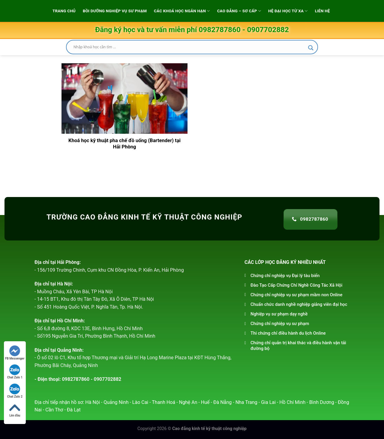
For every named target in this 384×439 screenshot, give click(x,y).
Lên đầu (14, 409)
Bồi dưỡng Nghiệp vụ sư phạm (115, 11)
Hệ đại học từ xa (288, 11)
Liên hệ (322, 11)
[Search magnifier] (311, 48)
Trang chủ (64, 11)
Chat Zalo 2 (14, 391)
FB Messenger (15, 352)
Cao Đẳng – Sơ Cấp (239, 11)
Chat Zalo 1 (14, 371)
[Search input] (189, 47)
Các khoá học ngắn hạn (182, 11)
